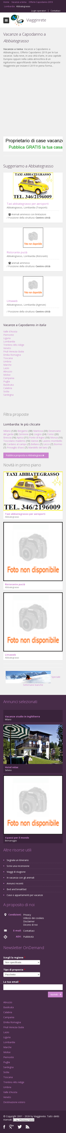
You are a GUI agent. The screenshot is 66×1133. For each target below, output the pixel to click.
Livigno (38, 434)
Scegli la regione (14, 957)
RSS (27, 1127)
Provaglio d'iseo (15, 447)
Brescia (7, 437)
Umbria (7, 361)
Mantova (38, 430)
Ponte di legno (37, 437)
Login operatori (38, 11)
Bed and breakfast (17, 889)
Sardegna (8, 394)
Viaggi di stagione (16, 871)
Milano (7, 430)
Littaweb (12, 301)
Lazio (6, 368)
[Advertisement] (31, 102)
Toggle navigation (6, 20)
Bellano (35, 444)
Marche (7, 364)
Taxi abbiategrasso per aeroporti (28, 204)
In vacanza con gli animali (20, 877)
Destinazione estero (14, 1102)
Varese (34, 440)
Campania (8, 378)
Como (50, 434)
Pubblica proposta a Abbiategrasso (25, 455)
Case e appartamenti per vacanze (25, 895)
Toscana (8, 358)
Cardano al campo (17, 444)
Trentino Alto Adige (13, 344)
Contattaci (55, 11)
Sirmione (23, 434)
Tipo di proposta (14, 969)
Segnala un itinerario (18, 860)
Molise (7, 374)
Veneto (7, 348)
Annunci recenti (15, 883)
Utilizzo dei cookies (33, 918)
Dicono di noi (30, 924)
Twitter (20, 1127)
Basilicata (8, 384)
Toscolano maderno (14, 440)
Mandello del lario (37, 447)
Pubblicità (28, 936)
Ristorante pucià (17, 252)
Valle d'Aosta (10, 331)
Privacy (27, 914)
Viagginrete (36, 20)
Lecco (46, 444)
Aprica (20, 437)
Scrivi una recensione (18, 866)
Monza (54, 437)
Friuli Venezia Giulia (13, 351)
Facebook (4, 1127)
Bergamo (23, 430)
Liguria (7, 338)
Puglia (6, 381)
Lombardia (9, 341)
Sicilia (6, 391)
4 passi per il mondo (17, 837)
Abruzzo (7, 371)
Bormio (58, 444)
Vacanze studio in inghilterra (22, 716)
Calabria (7, 388)
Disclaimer (29, 921)
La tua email (11, 981)
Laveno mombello (52, 440)
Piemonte (8, 334)
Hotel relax (11, 767)
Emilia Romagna (12, 354)
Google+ (11, 1127)
